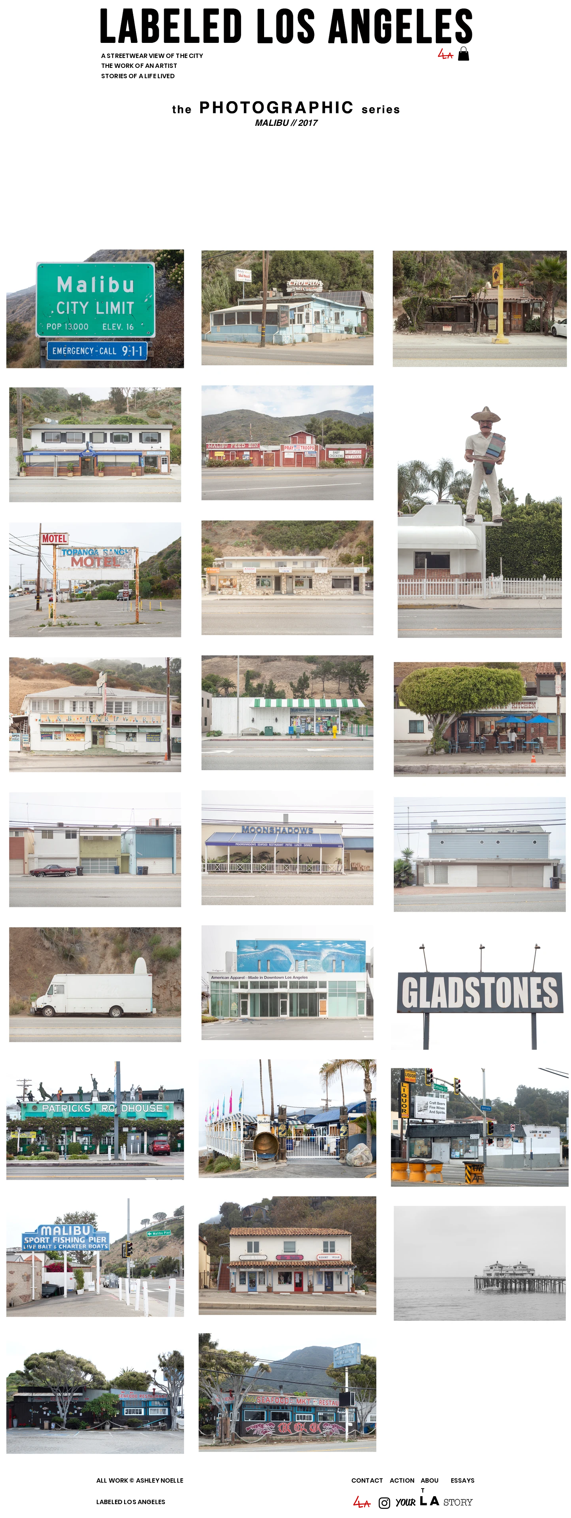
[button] (463, 53)
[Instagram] (384, 1503)
